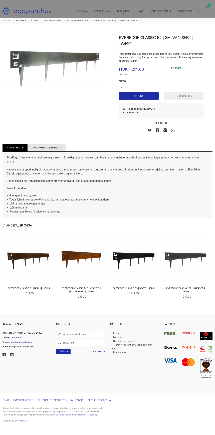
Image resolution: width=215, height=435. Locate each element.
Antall (122, 81)
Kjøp (139, 95)
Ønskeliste (183, 95)
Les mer (60, 414)
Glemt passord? (98, 351)
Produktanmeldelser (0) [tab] (45, 147)
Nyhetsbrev (77, 400)
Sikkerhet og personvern (52, 400)
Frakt (6, 400)
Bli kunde (118, 337)
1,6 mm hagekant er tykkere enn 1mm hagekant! (131, 346)
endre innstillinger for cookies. (83, 414)
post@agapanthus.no (21, 342)
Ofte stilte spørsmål (99, 400)
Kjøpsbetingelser (23, 400)
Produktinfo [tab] (13, 147)
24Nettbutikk (21, 420)
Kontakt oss (119, 352)
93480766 (17, 337)
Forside (117, 333)
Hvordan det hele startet (126, 341)
